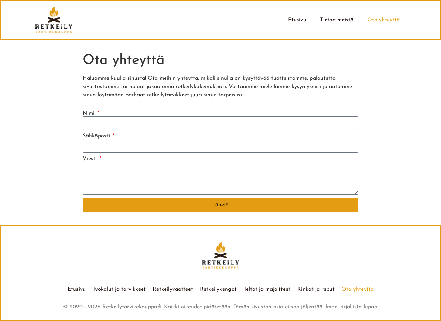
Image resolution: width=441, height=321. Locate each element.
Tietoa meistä (336, 20)
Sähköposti (97, 136)
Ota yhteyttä (383, 20)
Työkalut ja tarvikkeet (119, 289)
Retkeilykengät (218, 289)
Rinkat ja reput (316, 289)
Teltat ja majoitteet (267, 289)
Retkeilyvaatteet (173, 289)
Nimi (89, 113)
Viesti (91, 159)
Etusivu (297, 20)
